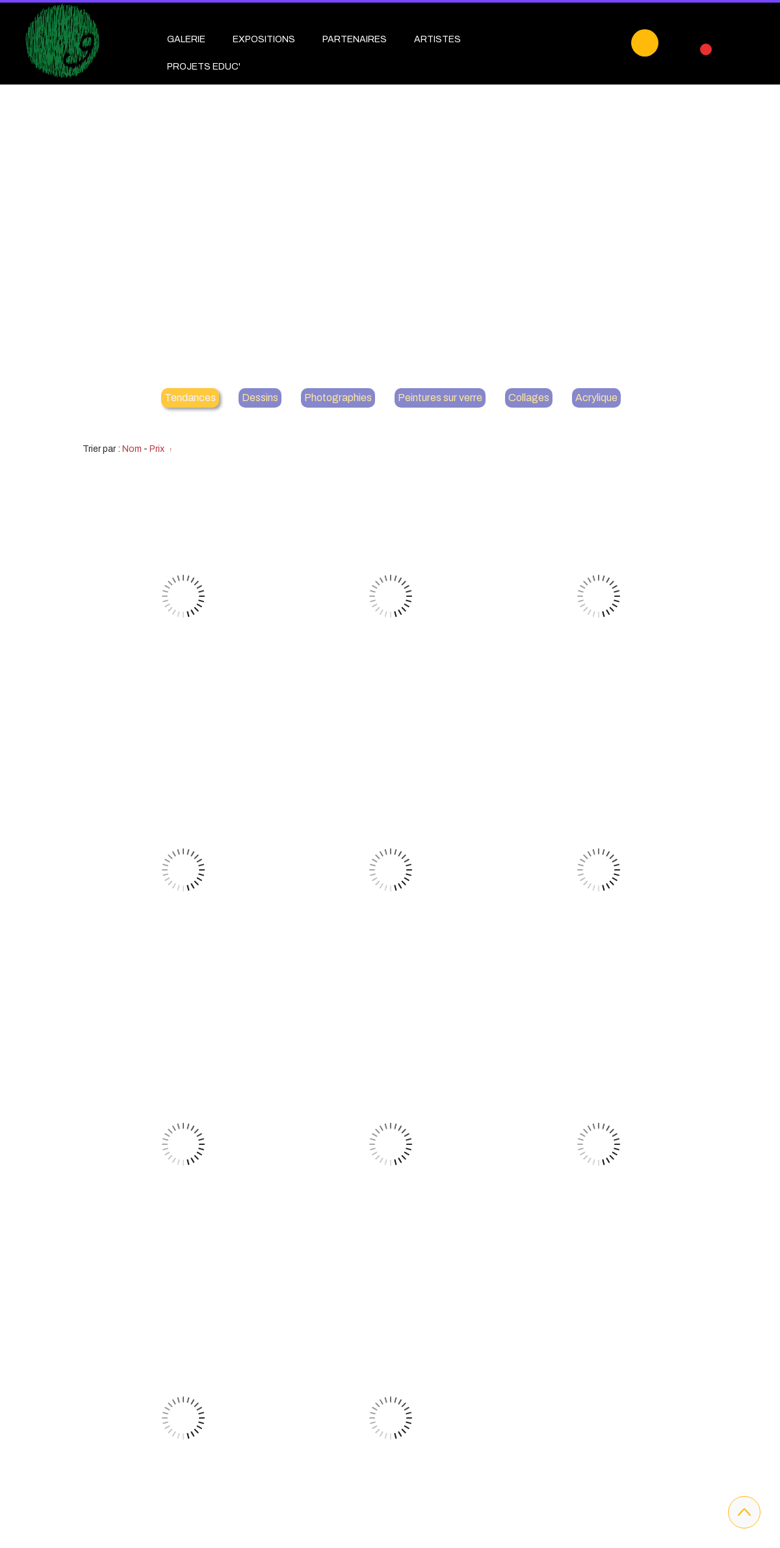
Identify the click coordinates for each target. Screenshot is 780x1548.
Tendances (190, 397)
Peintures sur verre (440, 397)
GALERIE (186, 39)
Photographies (338, 397)
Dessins (260, 397)
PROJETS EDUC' (203, 67)
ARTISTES (437, 39)
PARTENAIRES (354, 39)
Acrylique (596, 397)
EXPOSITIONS (264, 39)
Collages (528, 397)
